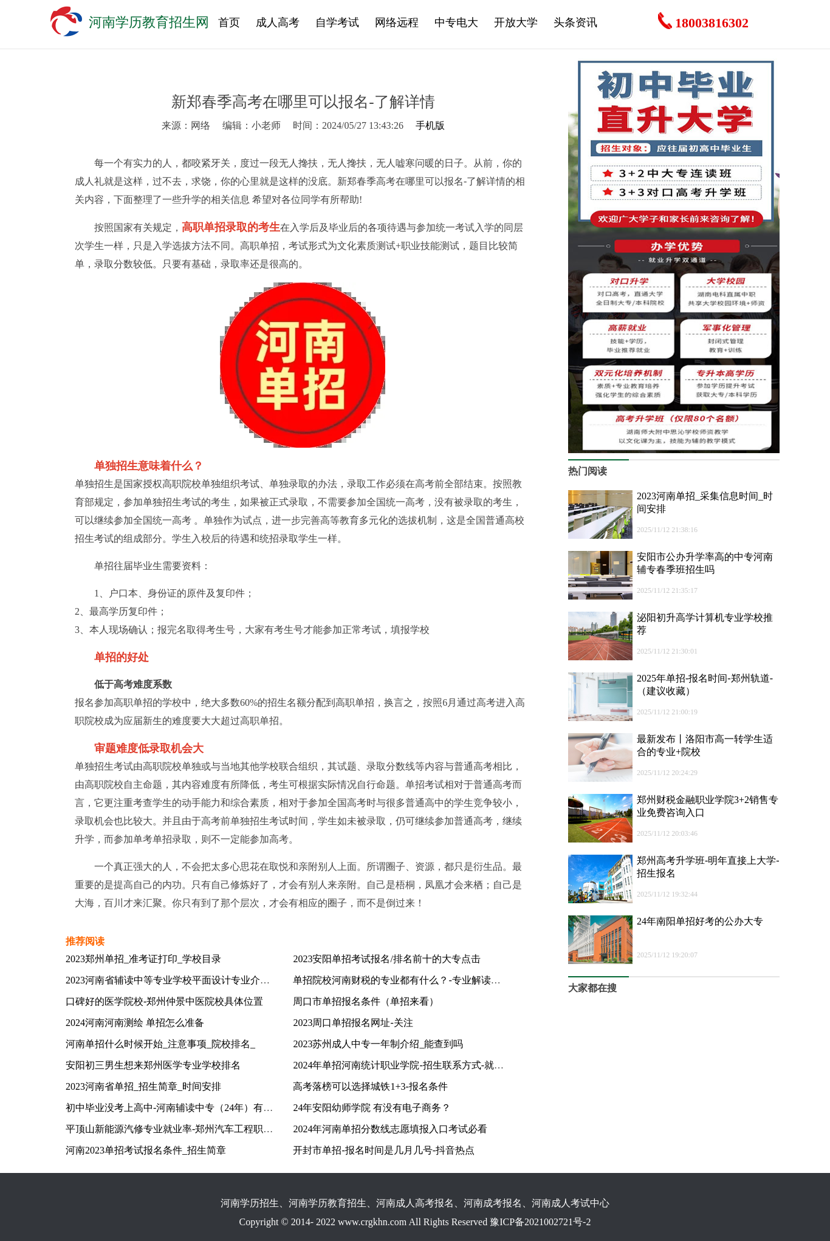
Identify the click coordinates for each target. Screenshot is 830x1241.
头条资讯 (575, 22)
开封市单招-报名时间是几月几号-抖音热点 (384, 1150)
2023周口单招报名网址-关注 (353, 1022)
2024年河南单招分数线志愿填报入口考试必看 (390, 1129)
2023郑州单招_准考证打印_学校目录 (143, 959)
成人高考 (278, 22)
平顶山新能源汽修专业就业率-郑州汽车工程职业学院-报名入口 (200, 1129)
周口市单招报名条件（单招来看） (366, 1001)
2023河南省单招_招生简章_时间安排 (143, 1086)
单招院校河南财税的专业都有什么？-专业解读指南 (401, 980)
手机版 (430, 125)
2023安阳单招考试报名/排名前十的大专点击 (386, 959)
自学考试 (337, 22)
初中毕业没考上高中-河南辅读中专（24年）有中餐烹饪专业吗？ (203, 1108)
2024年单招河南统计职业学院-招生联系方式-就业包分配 (413, 1065)
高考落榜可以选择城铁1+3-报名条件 (370, 1086)
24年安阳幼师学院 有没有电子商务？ (372, 1108)
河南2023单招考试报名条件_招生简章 (146, 1150)
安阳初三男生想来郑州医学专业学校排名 (153, 1065)
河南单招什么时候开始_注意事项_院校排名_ (160, 1044)
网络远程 (397, 22)
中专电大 (456, 22)
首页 (229, 22)
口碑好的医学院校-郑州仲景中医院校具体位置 (164, 1001)
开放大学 (516, 22)
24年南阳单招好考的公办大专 (700, 921)
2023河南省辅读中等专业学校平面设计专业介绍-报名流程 (189, 980)
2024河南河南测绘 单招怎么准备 (135, 1022)
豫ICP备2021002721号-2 (540, 1222)
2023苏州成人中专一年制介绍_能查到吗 (378, 1044)
